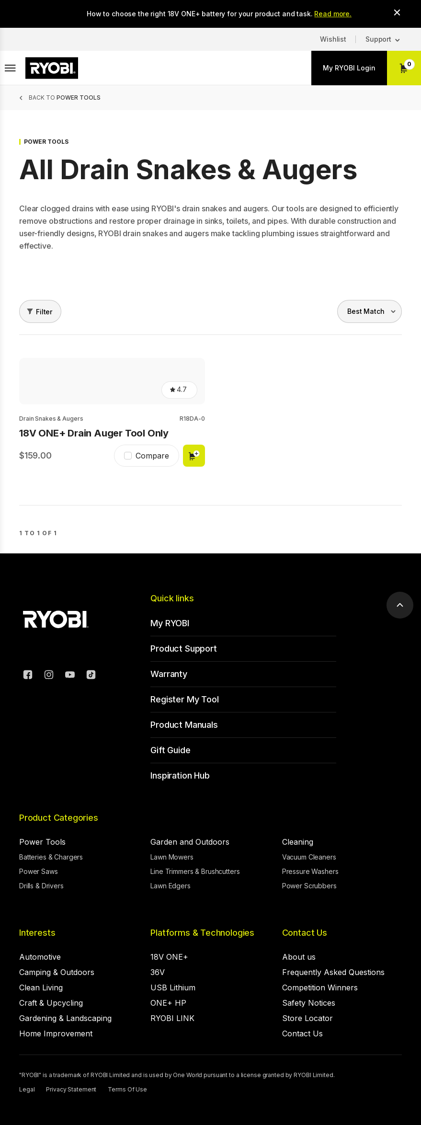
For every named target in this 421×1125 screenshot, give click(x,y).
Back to (65, 97)
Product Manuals (183, 725)
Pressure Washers (310, 871)
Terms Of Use (127, 1089)
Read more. (333, 14)
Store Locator (307, 1018)
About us (299, 957)
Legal (26, 1089)
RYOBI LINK (172, 1018)
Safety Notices (308, 1003)
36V (157, 972)
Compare (152, 455)
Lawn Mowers (171, 857)
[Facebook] (28, 676)
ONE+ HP (168, 1003)
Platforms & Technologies (202, 933)
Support (378, 39)
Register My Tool (184, 699)
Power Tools (42, 842)
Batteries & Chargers (51, 857)
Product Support (183, 648)
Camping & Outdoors (56, 972)
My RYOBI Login (349, 68)
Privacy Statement (71, 1089)
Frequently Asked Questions (333, 972)
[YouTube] (70, 676)
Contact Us (304, 933)
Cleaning (297, 842)
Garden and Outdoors (189, 842)
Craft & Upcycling (51, 1003)
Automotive (40, 957)
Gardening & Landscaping (65, 1018)
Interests (37, 933)
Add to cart (194, 456)
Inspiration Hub (179, 775)
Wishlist (333, 39)
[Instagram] (49, 676)
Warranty (168, 674)
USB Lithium (172, 987)
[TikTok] (91, 676)
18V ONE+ (169, 957)
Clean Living (41, 987)
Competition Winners (320, 987)
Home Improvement (55, 1033)
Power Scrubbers (309, 886)
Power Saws (38, 871)
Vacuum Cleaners (309, 857)
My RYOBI (169, 623)
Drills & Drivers (41, 886)
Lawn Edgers (170, 886)
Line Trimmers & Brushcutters (194, 871)
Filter (44, 312)
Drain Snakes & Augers (51, 418)
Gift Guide (170, 750)
